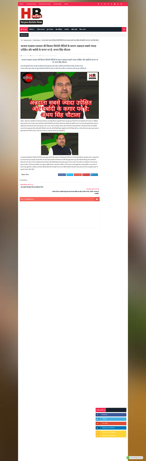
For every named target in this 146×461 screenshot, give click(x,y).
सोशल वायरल (40, 29)
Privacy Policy (57, 4)
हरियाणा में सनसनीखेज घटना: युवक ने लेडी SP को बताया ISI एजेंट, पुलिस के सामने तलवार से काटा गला (115, 228)
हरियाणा (31, 29)
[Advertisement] (55, 250)
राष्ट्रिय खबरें (74, 29)
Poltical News (36, 40)
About (21, 4)
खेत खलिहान (58, 29)
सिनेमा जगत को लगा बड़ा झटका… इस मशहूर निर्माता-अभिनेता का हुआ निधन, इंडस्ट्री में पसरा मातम (115, 274)
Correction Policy (31, 4)
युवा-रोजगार (50, 29)
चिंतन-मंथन (82, 29)
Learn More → (26, 406)
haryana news (27, 40)
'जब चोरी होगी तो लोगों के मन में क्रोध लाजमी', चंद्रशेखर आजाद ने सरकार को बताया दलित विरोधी (115, 220)
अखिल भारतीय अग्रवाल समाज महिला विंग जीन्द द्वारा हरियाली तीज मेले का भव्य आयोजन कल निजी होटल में (115, 243)
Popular (111, 180)
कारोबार (66, 29)
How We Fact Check (44, 4)
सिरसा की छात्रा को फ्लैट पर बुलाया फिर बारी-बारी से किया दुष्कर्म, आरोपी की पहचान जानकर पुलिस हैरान (115, 212)
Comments (121, 180)
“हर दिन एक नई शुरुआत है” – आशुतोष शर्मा (115, 234)
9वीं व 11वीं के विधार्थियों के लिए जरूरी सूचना (115, 257)
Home (66, 4)
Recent (101, 180)
